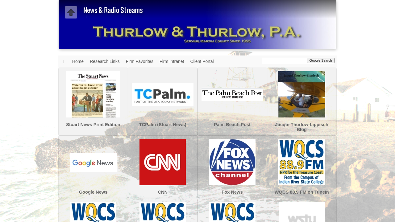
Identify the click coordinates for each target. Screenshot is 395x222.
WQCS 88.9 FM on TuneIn (302, 192)
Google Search (321, 60)
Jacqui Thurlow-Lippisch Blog (301, 127)
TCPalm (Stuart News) (162, 124)
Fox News (232, 192)
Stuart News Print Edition (93, 124)
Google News (93, 192)
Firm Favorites (139, 61)
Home (78, 61)
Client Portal (202, 61)
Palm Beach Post (232, 124)
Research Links (105, 61)
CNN (163, 192)
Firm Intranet (172, 61)
